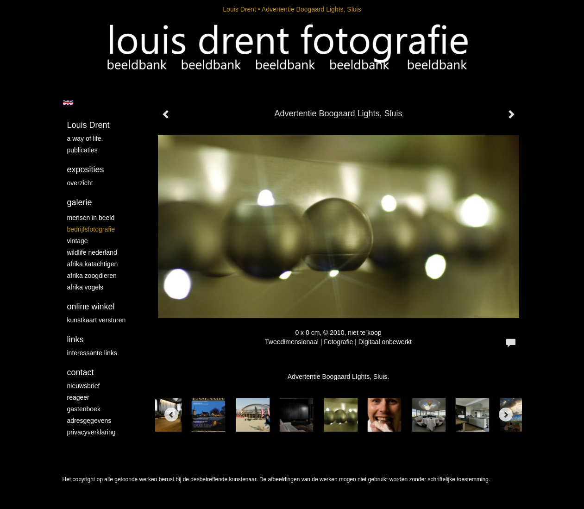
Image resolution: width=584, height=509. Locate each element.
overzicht (80, 183)
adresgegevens (89, 420)
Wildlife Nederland (92, 252)
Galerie (79, 202)
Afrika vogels (85, 287)
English (68, 103)
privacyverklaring (91, 432)
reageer (78, 397)
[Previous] (171, 414)
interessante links (92, 353)
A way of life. (85, 138)
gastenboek (83, 409)
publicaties (82, 150)
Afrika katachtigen (92, 264)
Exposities (85, 169)
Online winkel (91, 306)
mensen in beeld (91, 217)
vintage (77, 241)
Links (75, 339)
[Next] (506, 414)
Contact (80, 372)
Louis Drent (239, 9)
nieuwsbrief (83, 386)
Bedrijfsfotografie (91, 229)
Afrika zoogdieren (92, 275)
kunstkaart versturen (96, 320)
